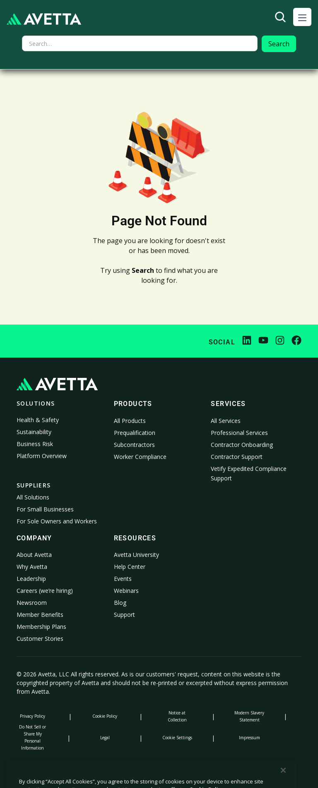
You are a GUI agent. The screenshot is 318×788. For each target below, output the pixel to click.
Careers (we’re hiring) (45, 591)
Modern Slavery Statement (249, 716)
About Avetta (34, 555)
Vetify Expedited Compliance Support (249, 473)
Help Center (129, 567)
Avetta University (136, 555)
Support (124, 614)
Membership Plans (41, 626)
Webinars (126, 591)
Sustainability (34, 432)
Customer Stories (40, 638)
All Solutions (33, 497)
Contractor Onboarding (242, 445)
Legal (105, 737)
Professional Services (239, 433)
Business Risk (35, 444)
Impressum (249, 737)
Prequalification (134, 433)
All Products (130, 421)
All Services (226, 421)
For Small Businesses (45, 509)
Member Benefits (40, 614)
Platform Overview (42, 456)
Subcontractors (134, 445)
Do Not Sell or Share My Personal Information (32, 737)
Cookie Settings (177, 737)
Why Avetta (32, 567)
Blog (120, 603)
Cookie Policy (104, 716)
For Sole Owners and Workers (57, 521)
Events (123, 579)
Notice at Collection (177, 716)
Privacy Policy (32, 716)
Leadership (31, 579)
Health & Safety (38, 420)
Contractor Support (237, 457)
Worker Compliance (140, 457)
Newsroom (32, 603)
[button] (302, 17)
